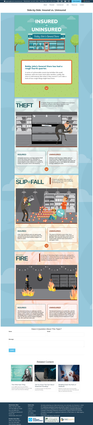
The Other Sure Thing (18, 384)
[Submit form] (12, 350)
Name (10, 331)
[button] (45, 5)
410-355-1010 (51, 1)
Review (88, 1)
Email (48, 331)
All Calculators (32, 415)
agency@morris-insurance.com (13, 1)
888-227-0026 (18, 408)
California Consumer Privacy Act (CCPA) (54, 407)
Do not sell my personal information (71, 408)
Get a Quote (76, 1)
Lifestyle (30, 409)
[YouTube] (65, 1)
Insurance (30, 406)
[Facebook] (68, 1)
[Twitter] (58, 1)
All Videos (30, 413)
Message (11, 339)
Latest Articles (32, 411)
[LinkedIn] (61, 1)
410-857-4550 (34, 1)
